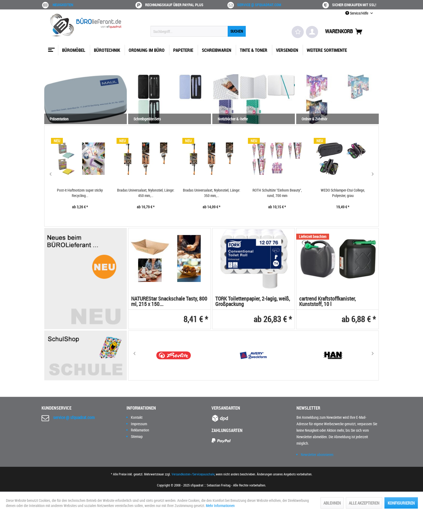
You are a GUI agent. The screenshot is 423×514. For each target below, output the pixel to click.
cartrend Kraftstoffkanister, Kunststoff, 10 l (327, 302)
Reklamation (140, 430)
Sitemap (137, 436)
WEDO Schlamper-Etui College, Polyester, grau (343, 193)
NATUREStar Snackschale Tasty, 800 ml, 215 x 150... (169, 302)
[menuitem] (198, 31)
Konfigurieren (401, 503)
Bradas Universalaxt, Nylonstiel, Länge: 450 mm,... (145, 193)
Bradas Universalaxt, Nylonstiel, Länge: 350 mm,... (211, 193)
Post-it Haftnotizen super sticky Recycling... (80, 193)
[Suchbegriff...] (198, 31)
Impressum (139, 423)
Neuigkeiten (63, 4)
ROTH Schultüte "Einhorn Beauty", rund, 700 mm (277, 193)
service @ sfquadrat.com (259, 4)
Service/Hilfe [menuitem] (357, 13)
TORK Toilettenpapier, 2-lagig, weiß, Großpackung (252, 302)
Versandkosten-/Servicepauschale (193, 474)
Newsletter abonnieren (317, 454)
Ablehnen (332, 503)
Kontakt (136, 417)
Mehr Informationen (220, 505)
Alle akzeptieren (364, 503)
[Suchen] (237, 31)
